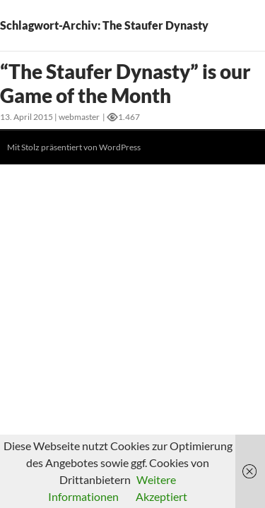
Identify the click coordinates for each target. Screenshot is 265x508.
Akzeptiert (161, 496)
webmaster (79, 116)
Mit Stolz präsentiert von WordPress (74, 147)
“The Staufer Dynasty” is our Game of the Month (125, 83)
